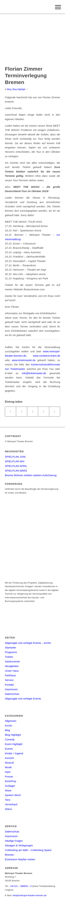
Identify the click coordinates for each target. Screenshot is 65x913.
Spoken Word (13, 795)
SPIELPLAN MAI (14, 461)
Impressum (11, 689)
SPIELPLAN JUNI (15, 456)
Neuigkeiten (12, 666)
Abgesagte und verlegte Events (23, 698)
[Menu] (55, 7)
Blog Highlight (18, 89)
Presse (9, 776)
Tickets (9, 656)
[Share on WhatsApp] (32, 411)
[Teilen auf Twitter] (21, 411)
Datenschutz (12, 693)
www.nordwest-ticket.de (46, 355)
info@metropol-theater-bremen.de (29, 895)
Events (9, 748)
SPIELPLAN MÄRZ (16, 470)
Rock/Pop (10, 781)
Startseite (10, 647)
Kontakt (9, 684)
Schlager (10, 785)
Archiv (8, 725)
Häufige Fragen (14, 840)
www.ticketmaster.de (24, 360)
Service (9, 680)
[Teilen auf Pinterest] (43, 411)
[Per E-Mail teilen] (54, 411)
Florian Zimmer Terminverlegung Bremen (26, 75)
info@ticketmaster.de (34, 373)
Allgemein (10, 720)
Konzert (9, 758)
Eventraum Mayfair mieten (20, 859)
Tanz (7, 799)
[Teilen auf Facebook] (10, 411)
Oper (8, 771)
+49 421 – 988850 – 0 (21, 886)
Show (8, 790)
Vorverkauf (11, 804)
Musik (8, 767)
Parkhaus (10, 675)
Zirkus (8, 809)
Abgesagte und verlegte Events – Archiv (28, 642)
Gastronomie (12, 661)
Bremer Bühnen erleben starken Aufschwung (31, 475)
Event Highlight (13, 744)
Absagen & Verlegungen (19, 845)
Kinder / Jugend (14, 753)
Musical (9, 762)
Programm (11, 652)
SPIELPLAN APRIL (16, 465)
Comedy (10, 739)
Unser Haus (12, 670)
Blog (9, 89)
